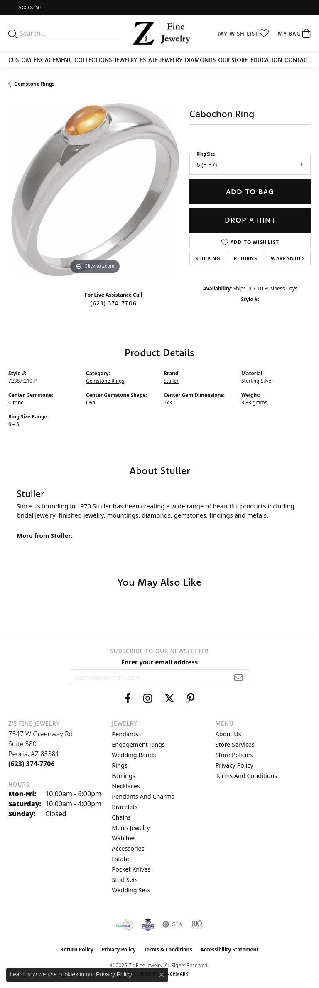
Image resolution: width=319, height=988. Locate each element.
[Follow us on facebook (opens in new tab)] (127, 698)
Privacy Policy (234, 765)
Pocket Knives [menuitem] (131, 869)
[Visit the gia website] (172, 924)
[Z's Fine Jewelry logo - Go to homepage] (159, 33)
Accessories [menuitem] (128, 848)
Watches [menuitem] (123, 838)
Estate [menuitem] (120, 859)
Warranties (288, 258)
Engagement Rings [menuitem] (138, 744)
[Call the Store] (31, 763)
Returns (245, 258)
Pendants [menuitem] (125, 734)
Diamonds (200, 60)
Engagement (52, 60)
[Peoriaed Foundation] (148, 924)
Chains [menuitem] (121, 817)
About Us (228, 734)
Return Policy (76, 949)
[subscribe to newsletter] (239, 677)
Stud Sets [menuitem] (125, 880)
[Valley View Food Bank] (125, 924)
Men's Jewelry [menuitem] (131, 828)
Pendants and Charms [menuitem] (143, 796)
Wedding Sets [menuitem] (131, 890)
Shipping (207, 258)
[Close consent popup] (161, 974)
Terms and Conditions (246, 776)
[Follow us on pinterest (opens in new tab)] (191, 698)
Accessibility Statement (229, 949)
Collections (93, 60)
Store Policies (234, 755)
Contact (298, 60)
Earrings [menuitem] (123, 776)
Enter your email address (159, 662)
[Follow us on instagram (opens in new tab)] (147, 698)
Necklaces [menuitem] (126, 786)
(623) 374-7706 (113, 303)
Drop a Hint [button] (250, 220)
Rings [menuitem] (119, 765)
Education (266, 60)
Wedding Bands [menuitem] (134, 755)
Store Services (235, 744)
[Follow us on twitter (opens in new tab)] (169, 698)
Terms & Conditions (168, 949)
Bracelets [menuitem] (124, 807)
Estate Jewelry (161, 60)
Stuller (171, 380)
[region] (94, 189)
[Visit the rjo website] (197, 924)
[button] (29, 7)
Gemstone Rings (34, 83)
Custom (19, 60)
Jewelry (125, 60)
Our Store (233, 60)
